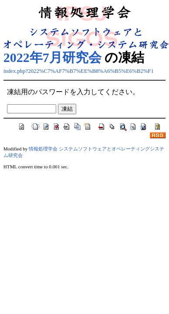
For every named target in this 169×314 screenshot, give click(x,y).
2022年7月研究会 (52, 57)
